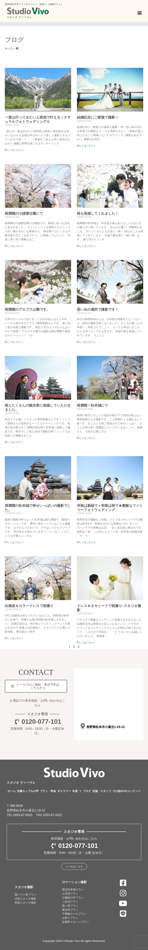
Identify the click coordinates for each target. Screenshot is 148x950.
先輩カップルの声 (28, 791)
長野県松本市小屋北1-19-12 (105, 727)
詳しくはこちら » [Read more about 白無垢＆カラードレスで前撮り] (14, 638)
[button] (139, 13)
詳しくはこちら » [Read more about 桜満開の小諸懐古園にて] (14, 246)
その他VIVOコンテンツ (126, 791)
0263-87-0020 (22, 815)
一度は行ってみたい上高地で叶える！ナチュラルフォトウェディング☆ (38, 119)
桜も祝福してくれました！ (98, 213)
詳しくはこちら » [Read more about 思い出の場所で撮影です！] (86, 341)
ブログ (14, 39)
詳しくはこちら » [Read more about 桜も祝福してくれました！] (86, 246)
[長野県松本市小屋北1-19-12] (82, 726)
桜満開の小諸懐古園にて (24, 213)
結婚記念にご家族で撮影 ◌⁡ (97, 117)
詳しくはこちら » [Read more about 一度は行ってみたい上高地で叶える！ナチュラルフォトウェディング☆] (14, 150)
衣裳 (76, 791)
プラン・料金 (48, 791)
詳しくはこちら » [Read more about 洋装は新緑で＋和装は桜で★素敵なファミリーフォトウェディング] (86, 542)
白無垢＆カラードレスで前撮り (29, 606)
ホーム (9, 48)
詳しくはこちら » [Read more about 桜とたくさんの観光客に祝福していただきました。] (14, 442)
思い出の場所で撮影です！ (98, 309)
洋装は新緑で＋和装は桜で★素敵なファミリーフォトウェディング (110, 508)
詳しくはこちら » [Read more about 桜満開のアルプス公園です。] (14, 341)
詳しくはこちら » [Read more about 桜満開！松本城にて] (86, 438)
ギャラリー (64, 791)
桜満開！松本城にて (92, 405)
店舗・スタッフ (101, 791)
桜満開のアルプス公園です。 (27, 309)
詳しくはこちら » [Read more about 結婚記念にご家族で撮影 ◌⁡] (86, 145)
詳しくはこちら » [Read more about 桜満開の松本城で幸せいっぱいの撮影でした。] (14, 542)
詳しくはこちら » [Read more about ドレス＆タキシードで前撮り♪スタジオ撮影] (86, 642)
